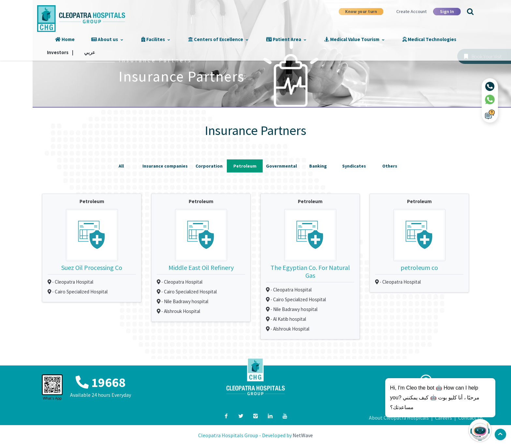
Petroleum (244, 165)
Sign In (447, 11)
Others (389, 165)
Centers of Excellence (205, 39)
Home (77, 39)
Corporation (209, 165)
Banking (318, 165)
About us (111, 39)
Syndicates (354, 165)
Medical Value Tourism (324, 39)
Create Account (411, 11)
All (121, 165)
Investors (439, 39)
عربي (464, 39)
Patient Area (264, 39)
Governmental (281, 165)
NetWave (303, 432)
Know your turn (361, 11)
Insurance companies (165, 165)
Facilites (151, 39)
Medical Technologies (390, 39)
